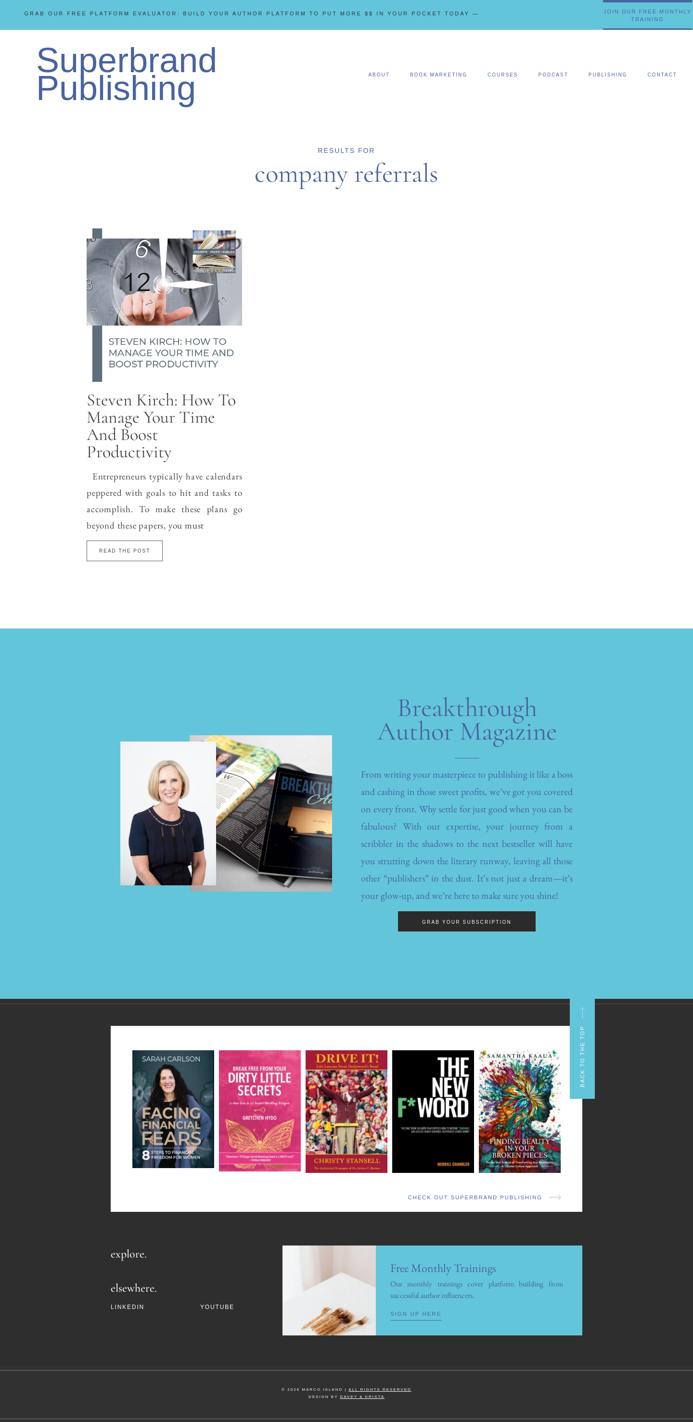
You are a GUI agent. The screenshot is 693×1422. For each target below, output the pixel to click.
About (378, 74)
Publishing (608, 74)
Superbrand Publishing (126, 74)
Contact (662, 74)
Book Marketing (438, 74)
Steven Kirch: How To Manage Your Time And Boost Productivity (161, 426)
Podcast (553, 74)
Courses (503, 74)
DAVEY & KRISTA (362, 1396)
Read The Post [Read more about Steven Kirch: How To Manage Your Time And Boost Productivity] (124, 551)
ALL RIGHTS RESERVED (379, 1389)
